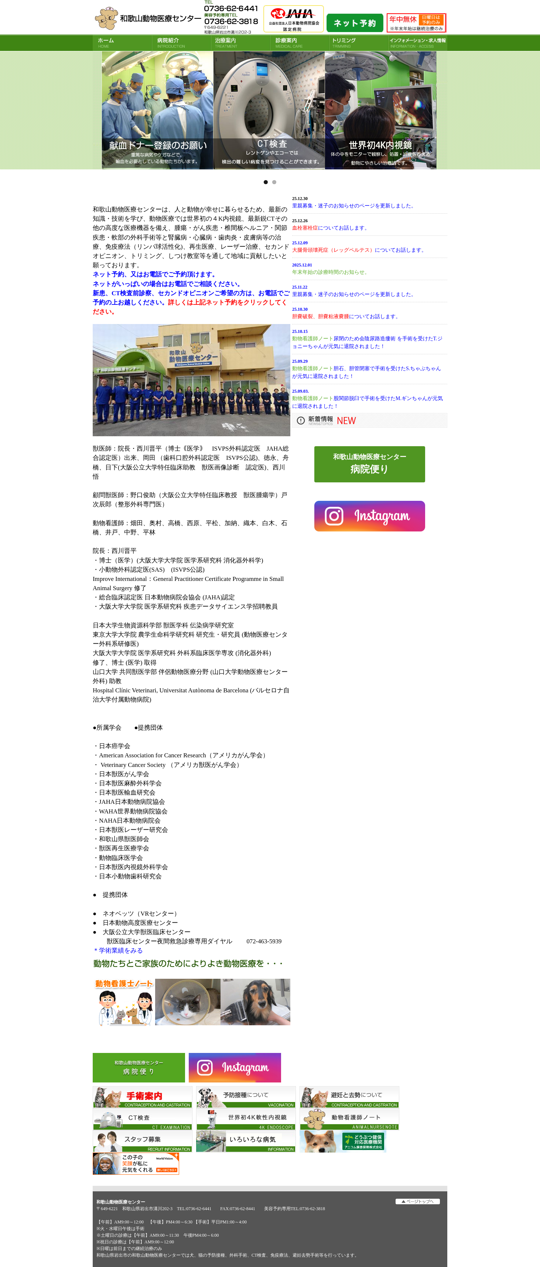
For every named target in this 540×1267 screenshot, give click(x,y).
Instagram (235, 1067)
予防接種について (246, 1097)
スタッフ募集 (142, 1141)
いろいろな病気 (246, 1141)
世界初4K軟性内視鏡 (246, 1119)
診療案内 (299, 42)
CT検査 (142, 1119)
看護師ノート (349, 1119)
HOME (122, 42)
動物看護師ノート (313, 338)
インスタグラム (369, 516)
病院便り (139, 1067)
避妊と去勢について (349, 1097)
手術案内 (142, 1097)
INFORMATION (417, 42)
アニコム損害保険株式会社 (349, 1141)
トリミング (358, 42)
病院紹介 (181, 42)
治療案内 (240, 42)
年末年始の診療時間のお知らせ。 (331, 272)
